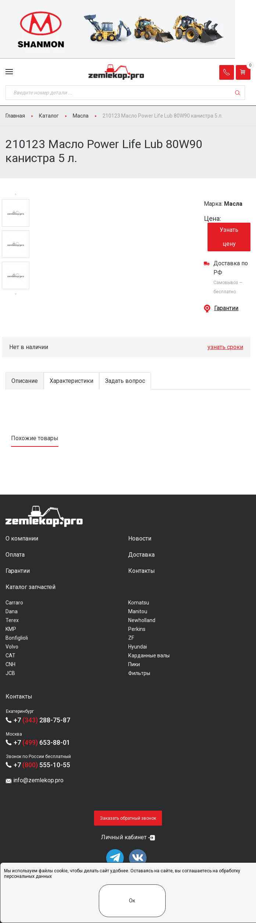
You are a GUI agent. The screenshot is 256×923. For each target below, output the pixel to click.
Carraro (14, 603)
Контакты (141, 570)
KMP (11, 629)
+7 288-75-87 (42, 720)
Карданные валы (149, 655)
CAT (10, 655)
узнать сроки (225, 347)
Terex (12, 620)
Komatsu (138, 603)
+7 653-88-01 (42, 742)
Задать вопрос (125, 380)
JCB (10, 673)
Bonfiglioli (17, 638)
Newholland (141, 620)
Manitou (137, 611)
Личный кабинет (124, 837)
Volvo (12, 647)
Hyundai (137, 647)
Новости (139, 538)
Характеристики (71, 380)
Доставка (141, 554)
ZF (131, 638)
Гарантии (226, 308)
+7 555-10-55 (42, 765)
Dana (12, 611)
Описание (24, 380)
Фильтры (139, 673)
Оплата (15, 554)
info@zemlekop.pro (38, 780)
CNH (10, 664)
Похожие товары (34, 438)
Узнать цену (229, 236)
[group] (128, 29)
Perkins (136, 629)
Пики (134, 664)
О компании (22, 538)
